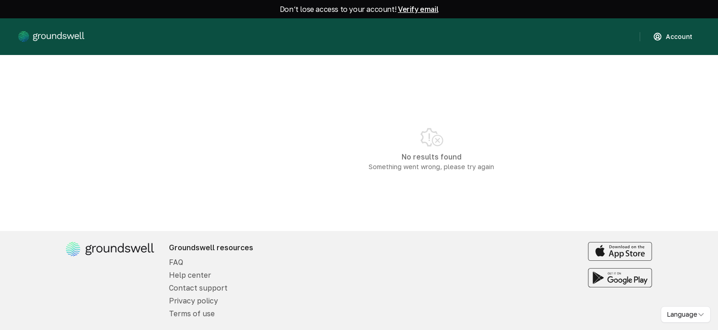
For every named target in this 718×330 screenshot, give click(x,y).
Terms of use (192, 313)
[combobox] (686, 314)
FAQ (176, 262)
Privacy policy (193, 300)
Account (672, 36)
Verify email (418, 9)
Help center (190, 275)
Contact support (198, 287)
